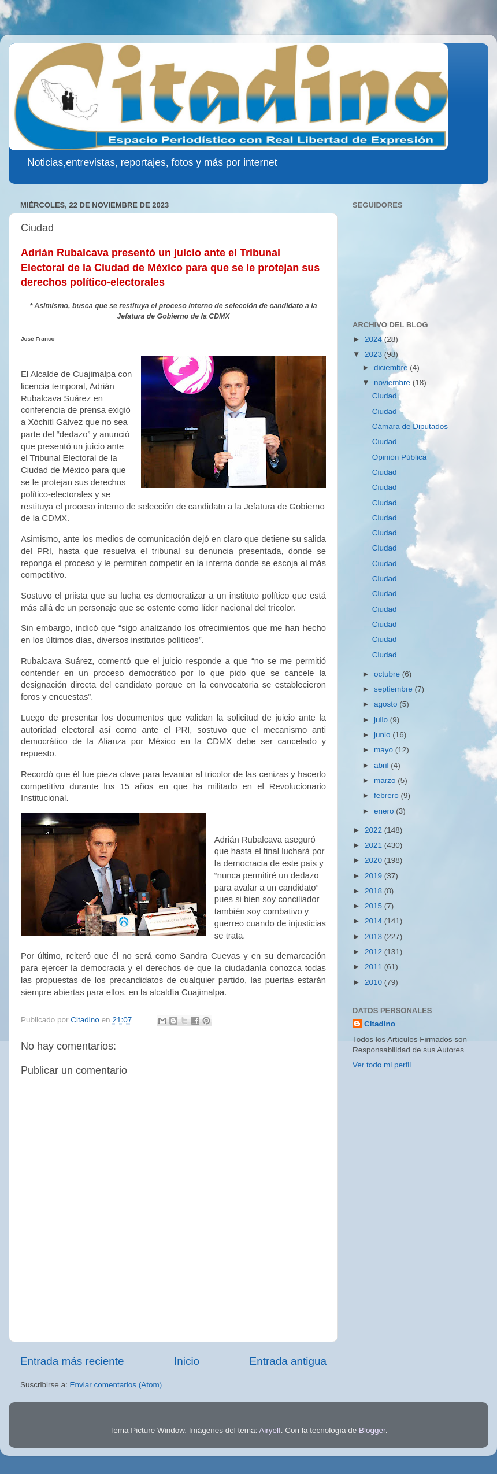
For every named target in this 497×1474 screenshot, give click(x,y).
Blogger (372, 1430)
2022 (374, 830)
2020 (374, 860)
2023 (374, 354)
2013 (374, 936)
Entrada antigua (288, 1361)
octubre (388, 674)
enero (385, 811)
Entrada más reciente (72, 1361)
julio (382, 719)
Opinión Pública (399, 457)
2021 (374, 845)
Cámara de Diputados (410, 426)
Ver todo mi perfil (382, 1065)
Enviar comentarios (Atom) (116, 1384)
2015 (374, 906)
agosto (386, 704)
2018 (374, 890)
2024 (374, 339)
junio (383, 734)
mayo (384, 749)
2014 (374, 921)
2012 (374, 951)
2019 (374, 875)
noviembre (393, 382)
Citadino (379, 1023)
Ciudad (384, 395)
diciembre (392, 367)
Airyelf (270, 1430)
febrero (387, 795)
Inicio (186, 1361)
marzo (386, 780)
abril (382, 765)
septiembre (394, 689)
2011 (374, 966)
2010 (374, 982)
